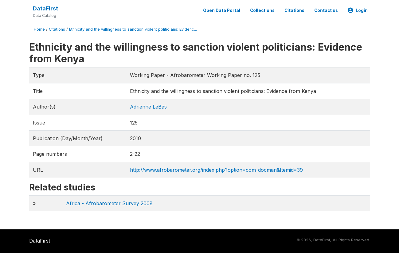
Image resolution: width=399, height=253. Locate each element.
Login (358, 10)
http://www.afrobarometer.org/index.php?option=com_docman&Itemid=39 (216, 170)
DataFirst (45, 8)
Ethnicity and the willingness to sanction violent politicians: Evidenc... (133, 29)
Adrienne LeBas (148, 107)
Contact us (326, 10)
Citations (294, 10)
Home (39, 29)
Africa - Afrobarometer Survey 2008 (109, 203)
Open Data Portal (221, 10)
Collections (262, 10)
